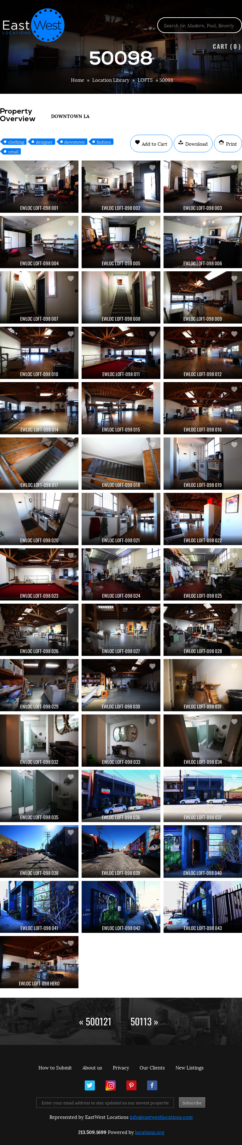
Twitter (90, 1085)
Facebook (152, 1085)
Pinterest (131, 1085)
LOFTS (145, 79)
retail (13, 151)
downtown (74, 141)
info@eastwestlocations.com (161, 1116)
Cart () (227, 46)
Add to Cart (154, 143)
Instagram (111, 1085)
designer (44, 141)
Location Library (111, 79)
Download (196, 143)
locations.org (149, 1132)
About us (92, 1067)
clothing (16, 141)
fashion (104, 141)
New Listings (190, 1067)
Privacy (121, 1067)
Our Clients (152, 1067)
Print (231, 143)
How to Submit (55, 1067)
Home (77, 79)
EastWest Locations (38, 25)
